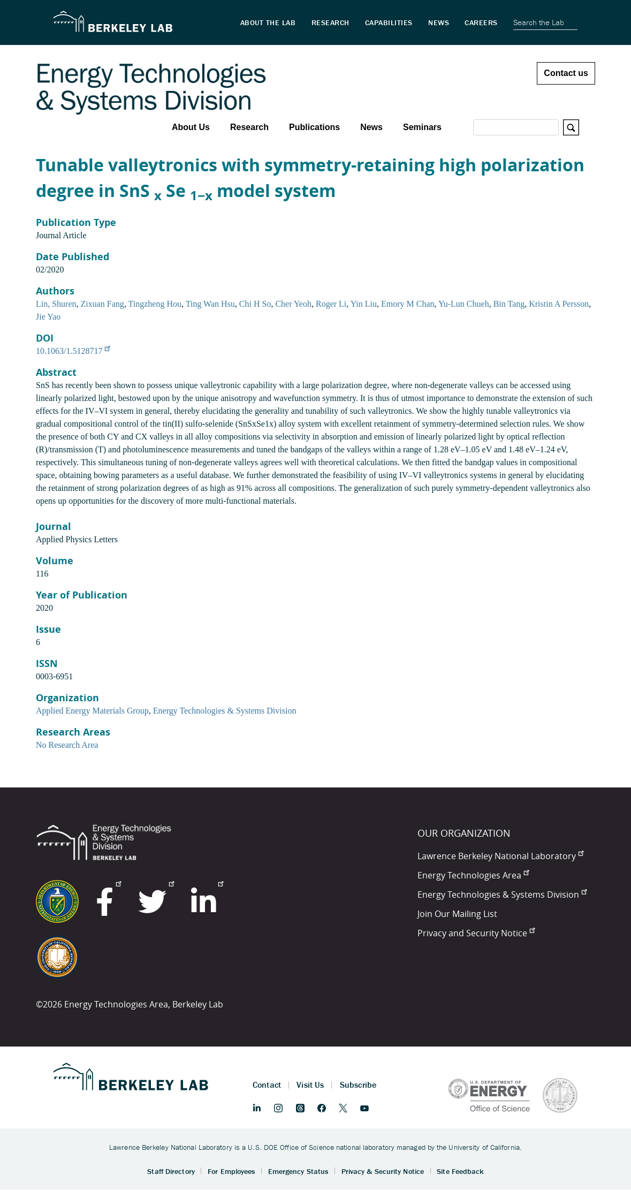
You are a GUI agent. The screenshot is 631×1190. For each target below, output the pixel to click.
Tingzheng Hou (154, 303)
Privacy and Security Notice (476, 933)
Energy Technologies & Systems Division (225, 710)
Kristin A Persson (559, 303)
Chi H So (255, 303)
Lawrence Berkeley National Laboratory (500, 856)
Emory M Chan (408, 303)
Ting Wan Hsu (210, 303)
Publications (314, 127)
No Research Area (67, 744)
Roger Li (331, 303)
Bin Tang (509, 303)
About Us (191, 127)
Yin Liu (364, 303)
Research (249, 127)
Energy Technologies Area (473, 875)
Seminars (422, 127)
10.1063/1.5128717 (73, 350)
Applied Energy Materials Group (92, 710)
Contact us (566, 73)
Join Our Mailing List (457, 914)
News (371, 127)
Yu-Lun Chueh (463, 303)
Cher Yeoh (293, 303)
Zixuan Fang (102, 303)
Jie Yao (48, 316)
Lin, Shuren (56, 303)
